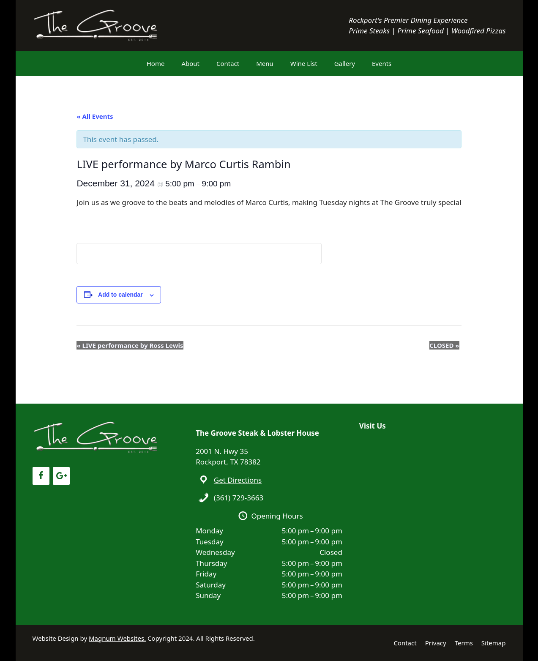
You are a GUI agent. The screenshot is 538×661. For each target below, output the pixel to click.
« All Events (94, 116)
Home (156, 63)
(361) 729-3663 (238, 498)
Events (381, 63)
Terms (464, 643)
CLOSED (444, 345)
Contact (227, 63)
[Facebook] (41, 476)
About (190, 63)
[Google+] (61, 476)
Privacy (435, 643)
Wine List (303, 63)
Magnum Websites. (117, 638)
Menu (264, 63)
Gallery (344, 63)
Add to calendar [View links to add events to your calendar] (120, 294)
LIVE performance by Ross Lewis (129, 345)
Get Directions (238, 480)
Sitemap (493, 643)
